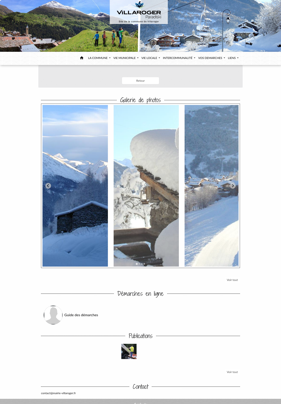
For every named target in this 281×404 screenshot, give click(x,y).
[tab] (137, 264)
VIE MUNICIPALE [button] (124, 57)
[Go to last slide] (48, 186)
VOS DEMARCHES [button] (210, 57)
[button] (82, 58)
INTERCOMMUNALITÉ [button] (178, 57)
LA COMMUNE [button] (98, 57)
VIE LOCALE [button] (149, 57)
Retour (140, 80)
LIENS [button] (232, 57)
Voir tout (232, 279)
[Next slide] (233, 186)
